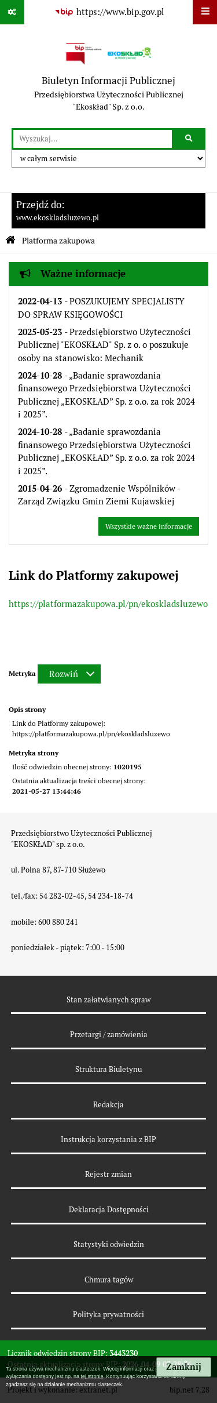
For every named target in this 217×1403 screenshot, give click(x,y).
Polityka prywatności (108, 1315)
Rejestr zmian (108, 1174)
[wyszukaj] (93, 139)
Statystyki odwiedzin (108, 1244)
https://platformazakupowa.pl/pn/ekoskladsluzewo (108, 603)
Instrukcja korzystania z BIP (108, 1139)
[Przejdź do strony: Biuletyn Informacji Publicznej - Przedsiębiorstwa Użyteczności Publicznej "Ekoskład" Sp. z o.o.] (108, 76)
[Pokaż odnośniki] (12, 12)
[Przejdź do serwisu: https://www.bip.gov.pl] (109, 12)
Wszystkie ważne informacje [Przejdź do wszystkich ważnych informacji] (148, 526)
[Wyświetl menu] (205, 12)
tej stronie (92, 1376)
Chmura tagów (108, 1280)
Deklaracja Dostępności (109, 1210)
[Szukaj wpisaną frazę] (189, 139)
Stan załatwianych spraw (108, 1000)
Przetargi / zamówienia (109, 1034)
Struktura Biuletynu (108, 1069)
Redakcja (108, 1105)
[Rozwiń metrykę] (69, 674)
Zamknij (183, 1367)
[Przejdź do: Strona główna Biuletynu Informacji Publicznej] (10, 240)
